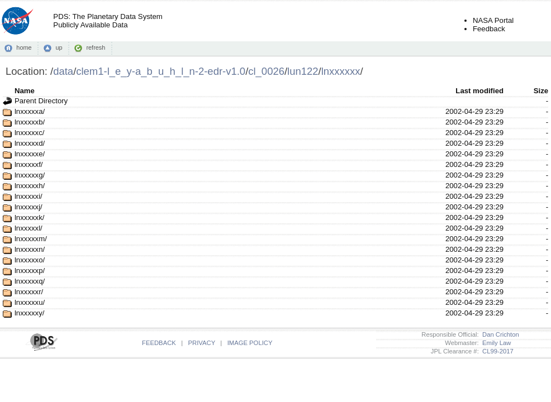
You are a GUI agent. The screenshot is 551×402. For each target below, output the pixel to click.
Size (541, 91)
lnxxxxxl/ (28, 228)
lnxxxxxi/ (28, 196)
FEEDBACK (159, 342)
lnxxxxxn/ (30, 249)
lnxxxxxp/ (30, 270)
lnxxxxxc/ (30, 132)
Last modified (479, 91)
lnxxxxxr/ (29, 292)
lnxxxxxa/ (30, 111)
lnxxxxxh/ (30, 185)
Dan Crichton (499, 334)
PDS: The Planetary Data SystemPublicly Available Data (107, 20)
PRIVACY (201, 342)
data (63, 71)
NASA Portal (493, 20)
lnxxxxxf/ (29, 164)
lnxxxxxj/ (28, 207)
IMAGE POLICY (250, 342)
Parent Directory (41, 101)
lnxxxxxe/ (30, 154)
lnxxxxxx (340, 71)
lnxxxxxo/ (30, 260)
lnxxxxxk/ (30, 217)
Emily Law (495, 342)
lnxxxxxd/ (30, 143)
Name (25, 91)
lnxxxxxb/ (30, 122)
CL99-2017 (496, 351)
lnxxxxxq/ (30, 281)
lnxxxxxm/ (31, 238)
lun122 (302, 71)
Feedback (489, 29)
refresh (95, 47)
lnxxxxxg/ (30, 175)
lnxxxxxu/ (30, 302)
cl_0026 (266, 71)
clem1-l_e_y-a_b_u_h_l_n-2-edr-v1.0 (160, 71)
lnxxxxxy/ (30, 313)
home (23, 47)
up (58, 47)
